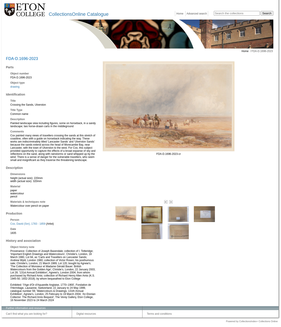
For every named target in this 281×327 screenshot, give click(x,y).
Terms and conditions (159, 313)
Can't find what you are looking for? (26, 313)
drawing (15, 86)
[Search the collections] (237, 13)
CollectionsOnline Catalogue (78, 14)
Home (179, 13)
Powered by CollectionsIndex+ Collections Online (252, 321)
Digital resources (86, 313)
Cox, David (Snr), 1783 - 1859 (27, 223)
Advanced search (197, 13)
